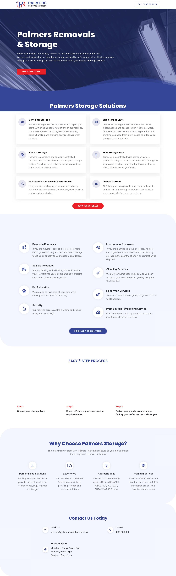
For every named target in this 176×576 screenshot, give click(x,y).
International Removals (120, 244)
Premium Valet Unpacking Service (126, 308)
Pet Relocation (41, 287)
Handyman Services (118, 290)
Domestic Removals (44, 244)
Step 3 (119, 406)
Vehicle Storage (112, 181)
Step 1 (20, 406)
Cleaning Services (117, 269)
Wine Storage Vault (114, 152)
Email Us (55, 527)
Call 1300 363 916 (147, 4)
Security (37, 305)
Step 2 (69, 406)
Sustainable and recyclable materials (50, 181)
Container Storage (39, 119)
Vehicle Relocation (43, 265)
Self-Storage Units (113, 119)
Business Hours (59, 543)
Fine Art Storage (38, 152)
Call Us (119, 527)
